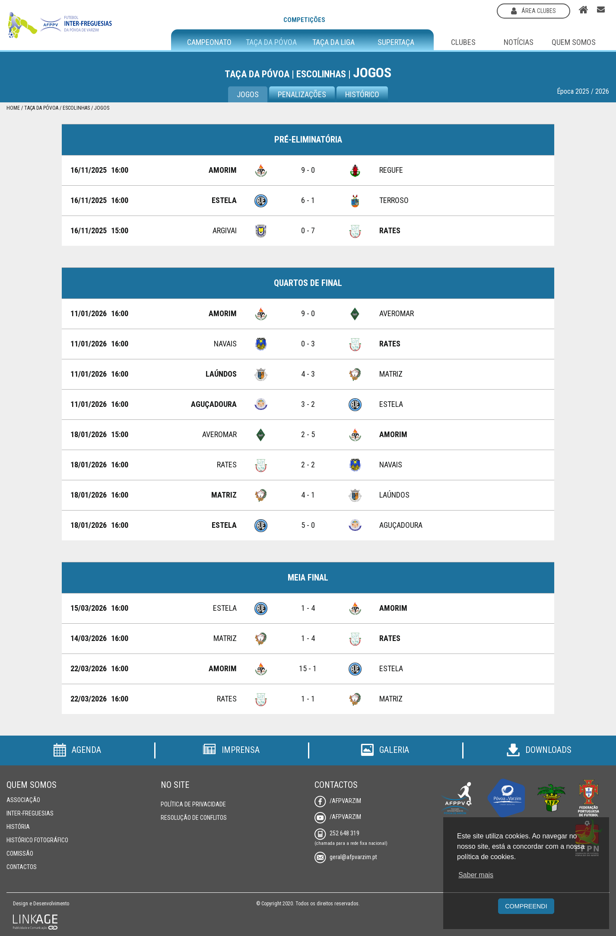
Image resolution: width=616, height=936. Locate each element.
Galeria (385, 750)
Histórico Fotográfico (37, 840)
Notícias (518, 42)
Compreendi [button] (526, 906)
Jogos (248, 94)
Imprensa (231, 750)
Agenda (77, 750)
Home (13, 108)
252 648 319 (336, 833)
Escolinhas (76, 108)
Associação (23, 799)
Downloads (539, 750)
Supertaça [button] (396, 42)
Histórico (362, 94)
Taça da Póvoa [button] (271, 42)
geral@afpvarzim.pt (345, 857)
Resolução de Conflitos (194, 817)
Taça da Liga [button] (333, 42)
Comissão (19, 853)
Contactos (21, 866)
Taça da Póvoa (41, 108)
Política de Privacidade (193, 804)
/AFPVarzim (337, 800)
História (18, 826)
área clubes (533, 10)
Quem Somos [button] (574, 42)
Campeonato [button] (209, 42)
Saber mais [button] (475, 875)
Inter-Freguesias (30, 813)
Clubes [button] (463, 42)
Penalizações (302, 94)
